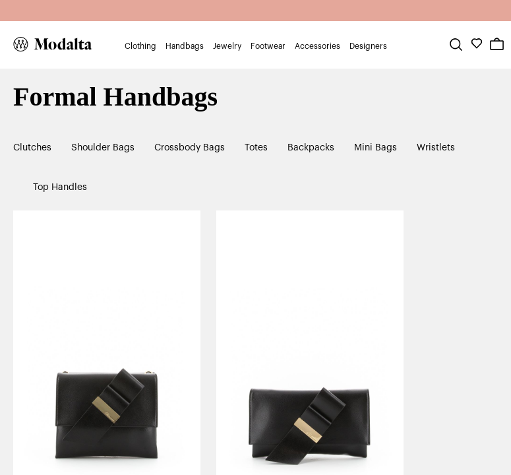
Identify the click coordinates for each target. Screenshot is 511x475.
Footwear (268, 46)
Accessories (317, 46)
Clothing (140, 46)
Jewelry (227, 46)
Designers (368, 46)
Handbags (184, 46)
